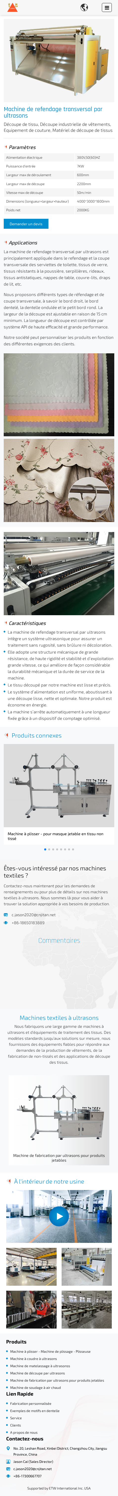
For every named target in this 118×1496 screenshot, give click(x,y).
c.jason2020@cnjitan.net (34, 914)
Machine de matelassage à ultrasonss (40, 1366)
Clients (15, 1425)
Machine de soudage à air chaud (35, 1387)
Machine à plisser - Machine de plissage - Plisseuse (50, 1351)
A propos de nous (24, 1432)
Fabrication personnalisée (30, 1403)
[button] (45, 849)
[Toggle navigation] (107, 7)
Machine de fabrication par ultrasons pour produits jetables (59, 1157)
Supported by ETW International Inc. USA (59, 1488)
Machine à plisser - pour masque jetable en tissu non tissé (55, 836)
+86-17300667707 (27, 1476)
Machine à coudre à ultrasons (33, 1358)
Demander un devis (26, 224)
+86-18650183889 (28, 922)
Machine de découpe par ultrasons (37, 1373)
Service (16, 1418)
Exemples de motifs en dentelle (35, 1411)
